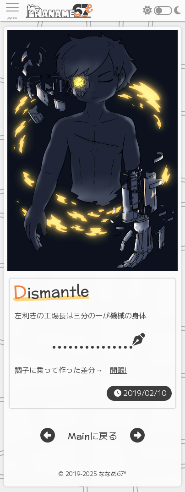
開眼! (118, 369)
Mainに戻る (92, 436)
